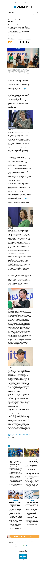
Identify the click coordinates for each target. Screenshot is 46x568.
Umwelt (32, 458)
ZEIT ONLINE (24, 88)
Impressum (11, 542)
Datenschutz (11, 541)
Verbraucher (15, 458)
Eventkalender (28, 2)
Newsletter (17, 2)
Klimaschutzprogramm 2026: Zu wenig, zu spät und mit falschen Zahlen (31, 504)
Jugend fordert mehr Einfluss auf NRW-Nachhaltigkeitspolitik (32, 461)
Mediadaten (31, 541)
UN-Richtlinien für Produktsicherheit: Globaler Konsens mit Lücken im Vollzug (15, 462)
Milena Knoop (13, 35)
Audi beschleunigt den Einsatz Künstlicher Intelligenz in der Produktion (15, 505)
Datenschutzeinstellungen (21, 541)
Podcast (22, 2)
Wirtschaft (15, 500)
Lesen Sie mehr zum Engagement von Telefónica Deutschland (18, 435)
